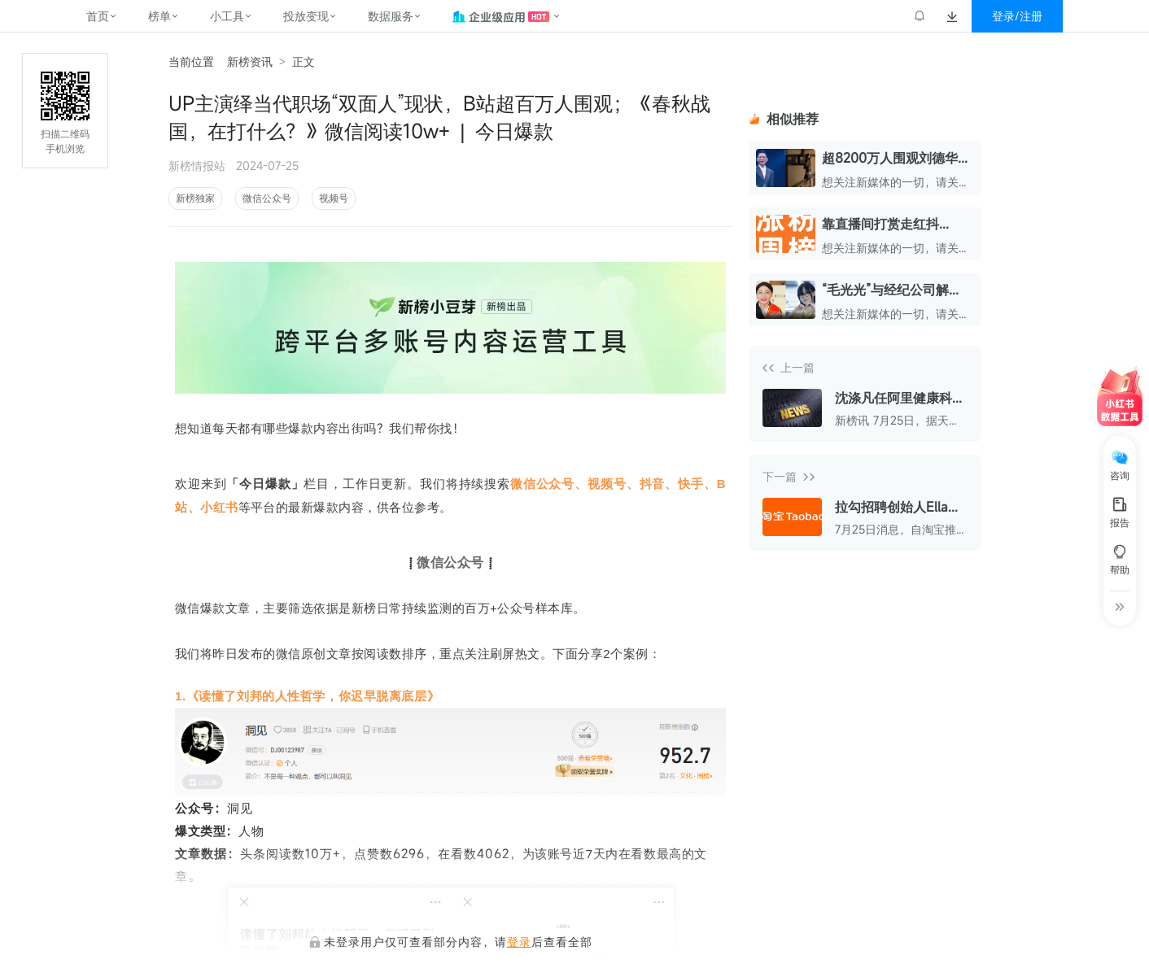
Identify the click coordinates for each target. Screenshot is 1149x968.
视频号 (333, 197)
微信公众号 (266, 197)
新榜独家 (195, 197)
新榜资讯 (250, 61)
